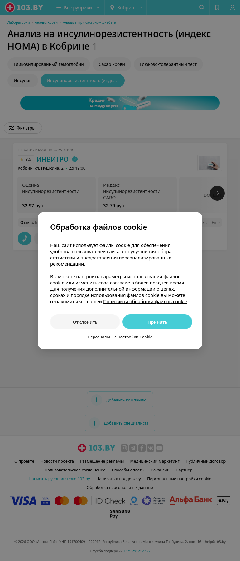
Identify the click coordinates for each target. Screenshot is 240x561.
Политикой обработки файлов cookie (145, 301)
